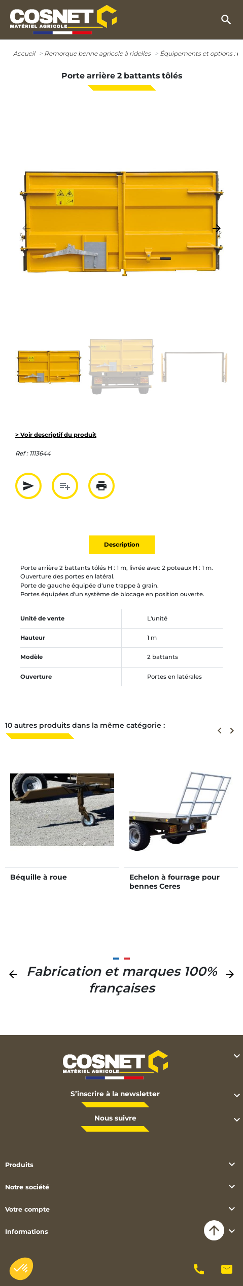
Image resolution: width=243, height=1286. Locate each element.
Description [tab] (122, 544)
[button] (226, 19)
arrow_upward (214, 1230)
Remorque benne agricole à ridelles (97, 53)
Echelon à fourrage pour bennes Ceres (174, 882)
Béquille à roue (38, 877)
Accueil (24, 53)
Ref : (21, 453)
